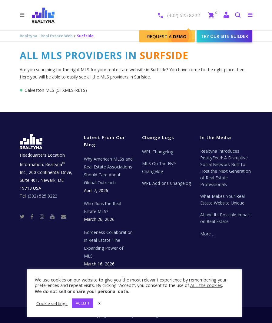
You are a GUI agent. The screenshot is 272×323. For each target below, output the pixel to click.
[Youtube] (55, 216)
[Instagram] (44, 216)
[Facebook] (34, 216)
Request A (167, 36)
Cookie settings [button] (52, 303)
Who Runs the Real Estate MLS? (102, 207)
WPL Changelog (157, 152)
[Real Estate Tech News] (63, 216)
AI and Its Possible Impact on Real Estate (225, 218)
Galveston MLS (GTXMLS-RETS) (56, 90)
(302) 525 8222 (183, 15)
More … (207, 234)
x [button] (99, 303)
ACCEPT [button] (83, 303)
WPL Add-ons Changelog (166, 183)
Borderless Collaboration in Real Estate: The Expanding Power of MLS (108, 244)
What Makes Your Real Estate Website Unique (222, 199)
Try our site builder (224, 36)
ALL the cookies (206, 285)
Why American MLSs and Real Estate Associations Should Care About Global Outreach (108, 170)
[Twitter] (24, 216)
